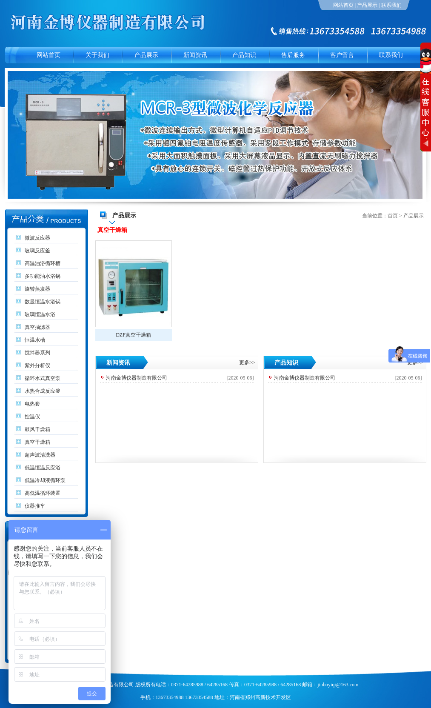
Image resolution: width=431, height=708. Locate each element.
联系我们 (391, 5)
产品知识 (244, 55)
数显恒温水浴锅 (42, 302)
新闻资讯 (195, 55)
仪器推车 (35, 506)
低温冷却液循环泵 (45, 480)
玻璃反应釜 (37, 251)
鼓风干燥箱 (37, 429)
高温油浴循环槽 (42, 263)
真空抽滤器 (37, 327)
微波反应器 (37, 238)
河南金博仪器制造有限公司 (136, 378)
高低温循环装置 (42, 493)
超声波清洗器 (40, 455)
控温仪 (32, 417)
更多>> (247, 362)
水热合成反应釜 (42, 391)
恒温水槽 (35, 340)
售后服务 (293, 55)
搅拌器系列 (37, 353)
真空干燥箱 (37, 442)
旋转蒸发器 (37, 289)
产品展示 (367, 5)
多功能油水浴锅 (42, 276)
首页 (393, 216)
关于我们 (97, 55)
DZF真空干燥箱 (133, 335)
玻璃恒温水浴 (40, 314)
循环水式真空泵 (42, 378)
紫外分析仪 (37, 365)
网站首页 (343, 5)
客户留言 (342, 55)
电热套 (32, 404)
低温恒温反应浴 (42, 468)
